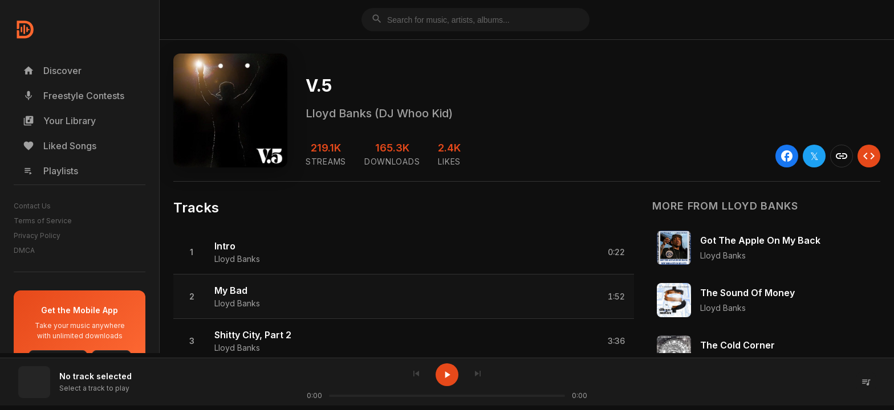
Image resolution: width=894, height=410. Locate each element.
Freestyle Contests (73, 95)
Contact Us (32, 206)
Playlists (50, 171)
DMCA (24, 250)
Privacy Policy (37, 235)
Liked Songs (59, 145)
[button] (403, 252)
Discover (52, 70)
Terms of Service (43, 220)
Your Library (59, 120)
